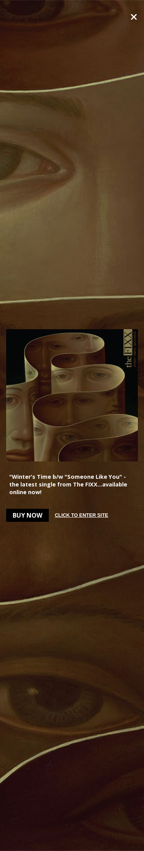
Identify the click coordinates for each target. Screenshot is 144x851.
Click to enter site (81, 515)
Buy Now (27, 515)
